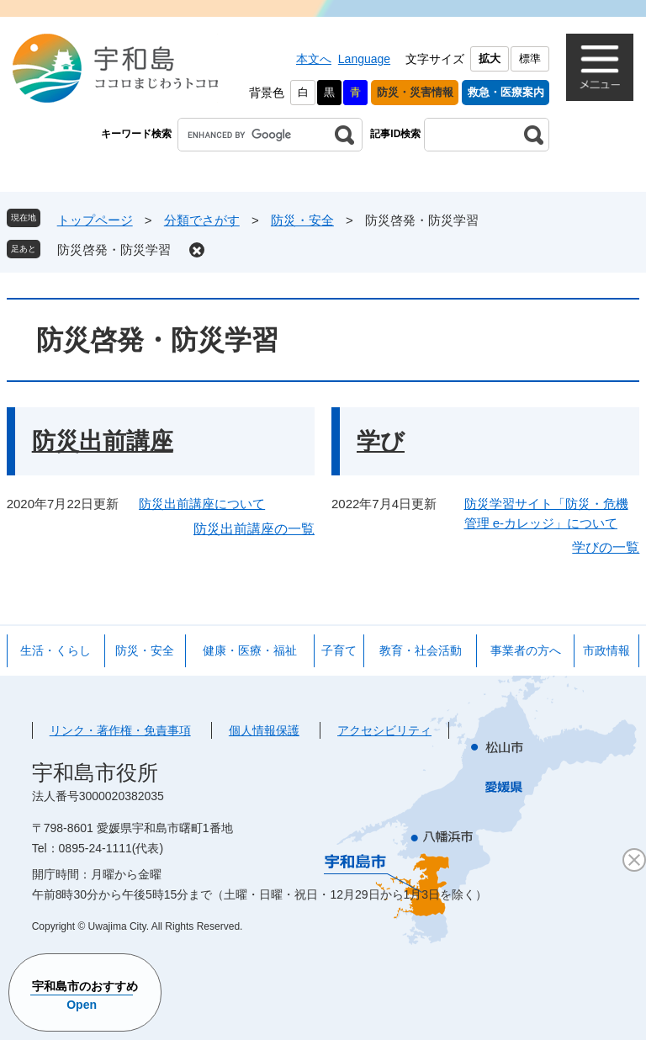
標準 (530, 58)
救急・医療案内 (506, 92)
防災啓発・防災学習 (114, 249)
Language (364, 59)
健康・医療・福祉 (250, 650)
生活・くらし (55, 650)
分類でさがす (202, 220)
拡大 (489, 58)
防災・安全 (302, 220)
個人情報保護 (264, 730)
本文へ (313, 59)
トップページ (95, 220)
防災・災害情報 (415, 92)
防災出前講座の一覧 (254, 529)
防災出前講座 (102, 441)
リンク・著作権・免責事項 (120, 730)
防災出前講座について (202, 503)
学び (381, 441)
